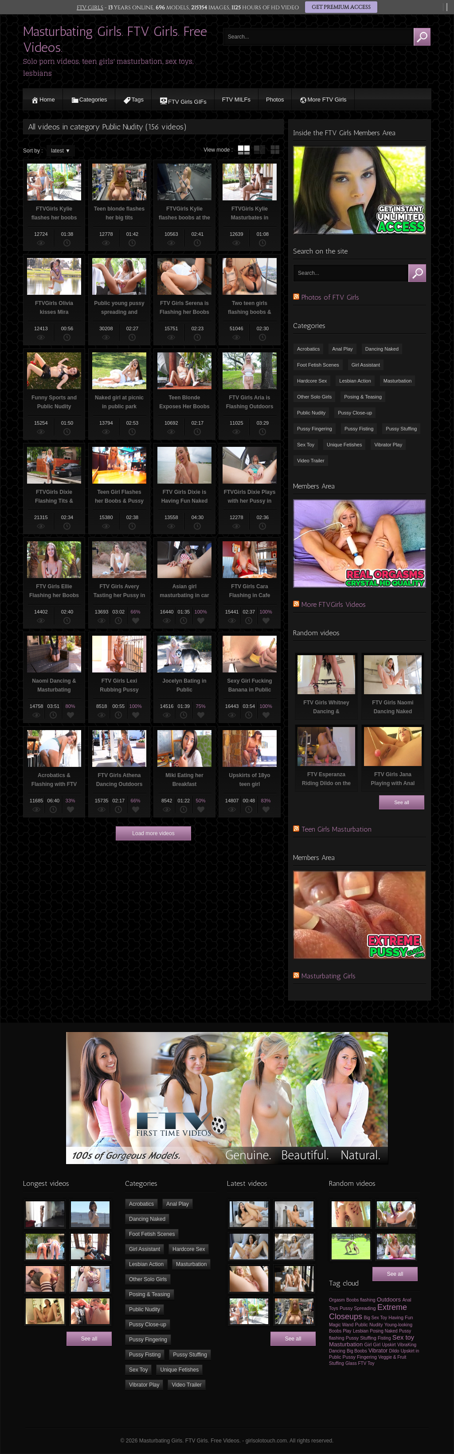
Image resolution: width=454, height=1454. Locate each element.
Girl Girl (372, 1344)
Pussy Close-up (355, 412)
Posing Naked (383, 1331)
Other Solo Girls (314, 396)
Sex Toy (305, 444)
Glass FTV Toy (359, 1363)
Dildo (394, 1350)
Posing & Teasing (363, 396)
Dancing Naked (382, 349)
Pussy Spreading (358, 1308)
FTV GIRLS (90, 7)
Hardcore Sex (312, 380)
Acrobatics (308, 349)
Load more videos (153, 833)
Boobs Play (340, 1331)
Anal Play (342, 349)
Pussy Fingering (314, 428)
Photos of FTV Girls (330, 297)
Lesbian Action (355, 380)
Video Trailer (311, 460)
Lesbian (360, 1331)
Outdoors (389, 1299)
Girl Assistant (366, 364)
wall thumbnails (275, 149)
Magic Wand (341, 1324)
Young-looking (398, 1324)
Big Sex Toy (375, 1317)
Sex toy (403, 1337)
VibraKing (406, 1344)
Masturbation (398, 380)
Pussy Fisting (358, 428)
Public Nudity (311, 412)
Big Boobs (357, 1350)
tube (243, 149)
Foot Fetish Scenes (318, 364)
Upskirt (389, 1344)
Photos (275, 99)
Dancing (337, 1350)
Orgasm (337, 1300)
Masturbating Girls (328, 976)
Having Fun (400, 1317)
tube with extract (259, 149)
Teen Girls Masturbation (336, 829)
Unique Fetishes (344, 444)
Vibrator (377, 1351)
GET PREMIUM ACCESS (341, 7)
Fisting (384, 1338)
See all (401, 802)
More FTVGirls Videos (333, 604)
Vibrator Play (388, 444)
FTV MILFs (236, 99)
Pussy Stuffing (401, 428)
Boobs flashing (361, 1300)
